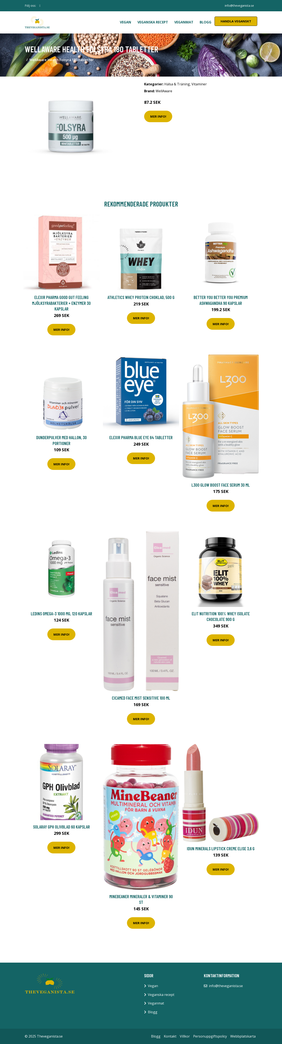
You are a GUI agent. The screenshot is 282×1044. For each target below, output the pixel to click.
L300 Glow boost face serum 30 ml (220, 484)
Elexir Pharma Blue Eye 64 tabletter (141, 437)
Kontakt (170, 1036)
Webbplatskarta (243, 1036)
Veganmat (183, 22)
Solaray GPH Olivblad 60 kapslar (61, 826)
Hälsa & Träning (177, 84)
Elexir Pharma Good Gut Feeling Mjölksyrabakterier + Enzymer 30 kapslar (61, 303)
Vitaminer (199, 84)
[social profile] (40, 6)
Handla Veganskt (236, 21)
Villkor (185, 1036)
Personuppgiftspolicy (210, 1036)
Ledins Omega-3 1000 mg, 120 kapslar (61, 613)
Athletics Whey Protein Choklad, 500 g (141, 297)
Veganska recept (152, 22)
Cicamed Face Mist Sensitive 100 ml (141, 697)
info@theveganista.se (239, 6)
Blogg (205, 22)
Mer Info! (158, 116)
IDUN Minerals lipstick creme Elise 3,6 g (221, 848)
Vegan (125, 22)
